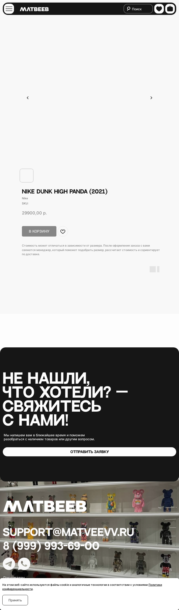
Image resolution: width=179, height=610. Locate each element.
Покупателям (14, 578)
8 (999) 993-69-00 (51, 546)
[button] (89, 451)
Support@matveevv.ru (68, 532)
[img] (9, 9)
